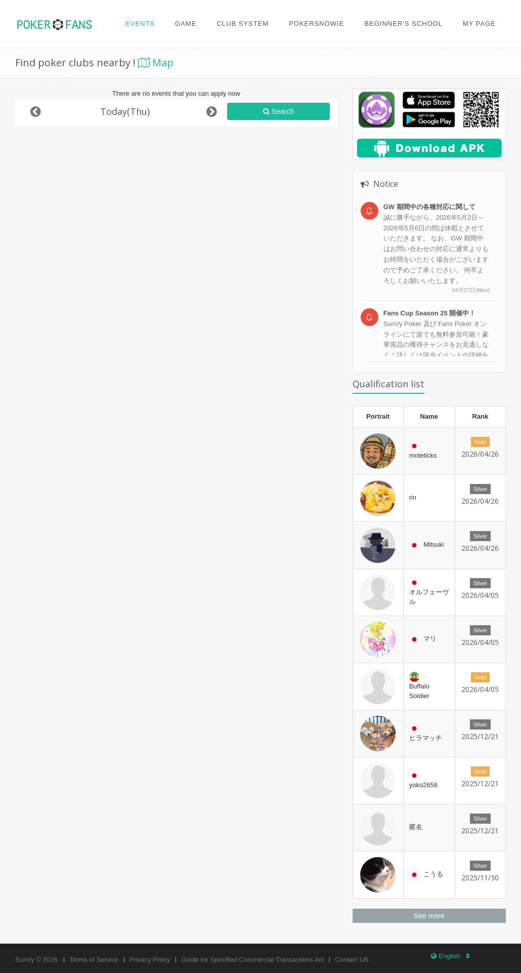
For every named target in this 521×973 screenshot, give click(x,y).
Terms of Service (93, 959)
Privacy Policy (149, 959)
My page (479, 23)
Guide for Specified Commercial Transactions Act (252, 959)
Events (140, 23)
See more (429, 916)
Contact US (351, 959)
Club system (242, 23)
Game (185, 23)
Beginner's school (403, 23)
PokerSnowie (316, 23)
